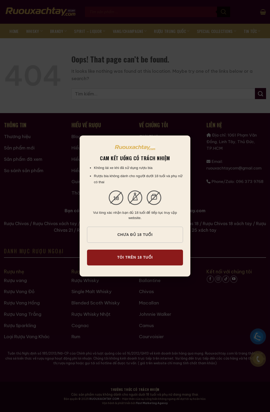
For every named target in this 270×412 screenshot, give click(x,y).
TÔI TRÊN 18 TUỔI (135, 257)
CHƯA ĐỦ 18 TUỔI (135, 234)
